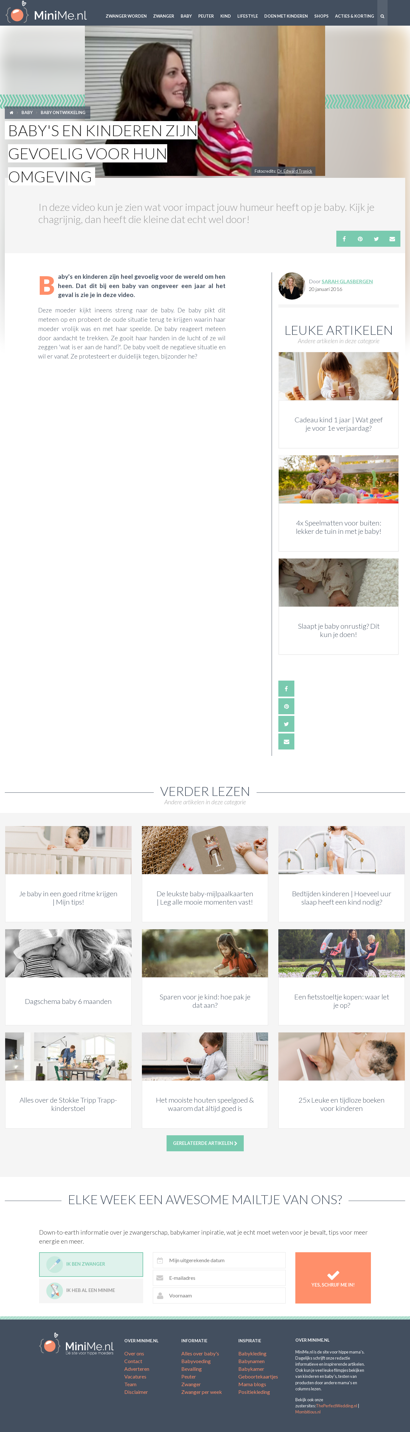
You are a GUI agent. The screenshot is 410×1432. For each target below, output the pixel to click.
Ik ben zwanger (75, 1264)
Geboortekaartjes (258, 1376)
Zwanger (163, 16)
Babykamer (251, 1369)
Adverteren (136, 1369)
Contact (133, 1361)
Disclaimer (136, 1392)
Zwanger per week (201, 1392)
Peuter (206, 16)
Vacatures (135, 1376)
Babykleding (252, 1353)
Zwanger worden (126, 16)
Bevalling (191, 1369)
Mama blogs (252, 1384)
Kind (225, 16)
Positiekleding (254, 1392)
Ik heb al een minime (80, 1290)
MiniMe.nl (51, 13)
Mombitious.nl (308, 1411)
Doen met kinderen (286, 16)
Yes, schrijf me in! (333, 1277)
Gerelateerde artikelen (205, 1143)
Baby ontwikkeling (63, 112)
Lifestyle (247, 16)
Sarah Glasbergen (347, 281)
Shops (321, 16)
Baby (186, 16)
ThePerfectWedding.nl (336, 1405)
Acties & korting (354, 16)
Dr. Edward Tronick (294, 171)
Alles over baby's (200, 1353)
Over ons (134, 1353)
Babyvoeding (196, 1361)
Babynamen (251, 1361)
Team (130, 1384)
